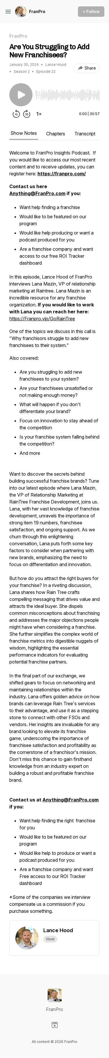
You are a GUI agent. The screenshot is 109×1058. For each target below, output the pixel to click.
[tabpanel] (54, 534)
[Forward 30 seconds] (27, 114)
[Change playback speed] (39, 114)
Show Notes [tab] (23, 133)
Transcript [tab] (84, 134)
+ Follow (91, 11)
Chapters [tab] (55, 134)
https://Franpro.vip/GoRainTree (42, 318)
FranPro (37, 11)
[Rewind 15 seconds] (16, 114)
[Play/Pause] (21, 94)
